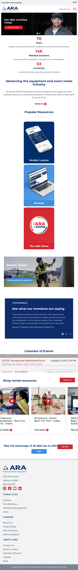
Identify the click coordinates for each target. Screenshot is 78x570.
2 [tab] (66, 334)
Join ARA (65, 447)
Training (7, 500)
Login (75, 2)
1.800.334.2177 (64, 9)
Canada (6, 557)
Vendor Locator (10, 549)
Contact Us (8, 545)
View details (43, 430)
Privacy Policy (9, 527)
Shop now (67, 380)
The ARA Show (10, 504)
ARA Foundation (11, 534)
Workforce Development (15, 508)
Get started (13, 27)
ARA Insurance (10, 530)
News (6, 512)
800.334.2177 (9, 484)
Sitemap (63, 567)
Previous (5, 409)
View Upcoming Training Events (20, 280)
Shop (5, 561)
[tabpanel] (39, 24)
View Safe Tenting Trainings (12, 3)
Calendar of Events (12, 553)
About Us (39, 104)
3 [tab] (70, 334)
